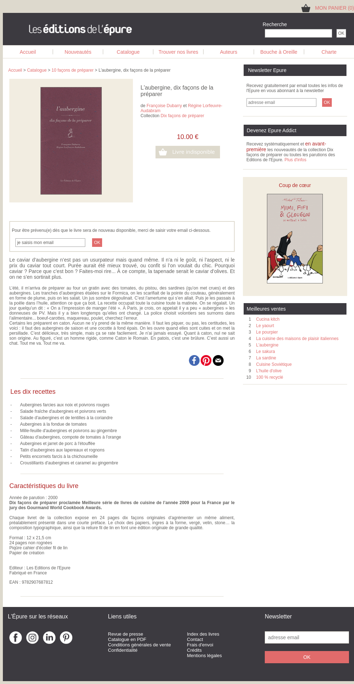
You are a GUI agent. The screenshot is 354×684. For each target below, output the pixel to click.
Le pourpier (267, 332)
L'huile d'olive (269, 370)
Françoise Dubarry (164, 105)
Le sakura (265, 351)
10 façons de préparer (73, 70)
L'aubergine (267, 345)
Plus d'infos (295, 159)
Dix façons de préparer (182, 115)
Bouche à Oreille (278, 52)
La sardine (266, 357)
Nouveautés (77, 52)
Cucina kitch (267, 319)
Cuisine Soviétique (274, 364)
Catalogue (128, 52)
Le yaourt (265, 325)
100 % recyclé (269, 377)
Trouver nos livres (178, 52)
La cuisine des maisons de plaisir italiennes (297, 338)
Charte (328, 52)
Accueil (28, 52)
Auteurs (228, 52)
